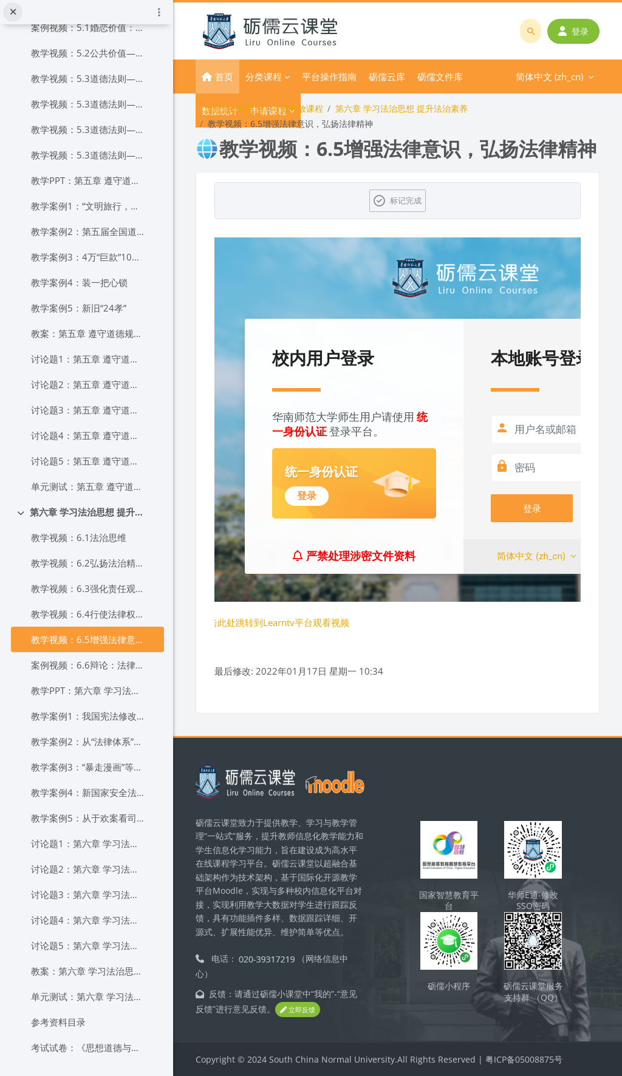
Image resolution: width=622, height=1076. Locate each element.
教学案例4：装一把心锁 (79, 282)
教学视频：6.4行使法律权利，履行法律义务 (88, 614)
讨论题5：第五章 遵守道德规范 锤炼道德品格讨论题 (88, 461)
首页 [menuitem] (224, 76)
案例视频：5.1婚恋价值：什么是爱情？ (88, 27)
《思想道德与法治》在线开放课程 (259, 108)
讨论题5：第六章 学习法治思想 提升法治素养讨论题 (88, 945)
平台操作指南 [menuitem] (329, 76)
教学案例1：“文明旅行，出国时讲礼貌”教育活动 (88, 206)
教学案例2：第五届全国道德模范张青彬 (88, 231)
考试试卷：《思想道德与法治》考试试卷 (88, 1047)
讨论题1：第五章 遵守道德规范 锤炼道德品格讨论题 (88, 359)
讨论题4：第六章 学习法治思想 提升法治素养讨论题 (88, 920)
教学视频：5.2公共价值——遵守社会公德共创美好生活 (88, 53)
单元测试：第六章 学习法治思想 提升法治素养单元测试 (88, 996)
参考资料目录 (58, 1022)
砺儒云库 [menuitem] (387, 76)
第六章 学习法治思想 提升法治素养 (87, 512)
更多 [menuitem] (426, 76)
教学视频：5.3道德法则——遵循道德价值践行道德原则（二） (88, 104)
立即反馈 (297, 1009)
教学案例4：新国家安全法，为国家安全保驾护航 (88, 792)
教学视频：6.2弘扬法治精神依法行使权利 (88, 563)
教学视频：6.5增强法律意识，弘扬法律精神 (88, 639)
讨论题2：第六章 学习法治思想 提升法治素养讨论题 (88, 869)
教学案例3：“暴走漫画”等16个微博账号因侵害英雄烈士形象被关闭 (88, 767)
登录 (573, 31)
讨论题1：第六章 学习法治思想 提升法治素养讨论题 (88, 843)
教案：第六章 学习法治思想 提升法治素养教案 (88, 971)
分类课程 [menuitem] (263, 76)
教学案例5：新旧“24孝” (78, 308)
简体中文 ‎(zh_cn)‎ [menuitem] (489, 76)
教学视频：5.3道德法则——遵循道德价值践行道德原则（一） (88, 78)
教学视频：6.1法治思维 (78, 537)
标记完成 (406, 200)
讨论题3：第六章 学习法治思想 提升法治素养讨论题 (88, 894)
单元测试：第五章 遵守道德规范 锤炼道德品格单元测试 (88, 486)
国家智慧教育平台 (449, 900)
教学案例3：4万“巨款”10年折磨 (88, 257)
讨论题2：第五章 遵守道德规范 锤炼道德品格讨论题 (88, 384)
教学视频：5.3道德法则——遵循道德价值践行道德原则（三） (88, 129)
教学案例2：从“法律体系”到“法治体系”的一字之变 (88, 741)
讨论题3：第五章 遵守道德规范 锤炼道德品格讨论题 (88, 410)
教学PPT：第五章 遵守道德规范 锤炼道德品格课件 (88, 180)
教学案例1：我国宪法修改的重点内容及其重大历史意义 (88, 716)
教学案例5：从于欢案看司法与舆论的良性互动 (88, 818)
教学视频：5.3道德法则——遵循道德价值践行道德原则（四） (88, 155)
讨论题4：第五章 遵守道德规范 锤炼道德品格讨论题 (88, 435)
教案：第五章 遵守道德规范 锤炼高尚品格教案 (88, 333)
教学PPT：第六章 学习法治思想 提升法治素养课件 (88, 690)
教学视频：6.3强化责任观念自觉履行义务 (88, 588)
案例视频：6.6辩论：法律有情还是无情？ (88, 665)
